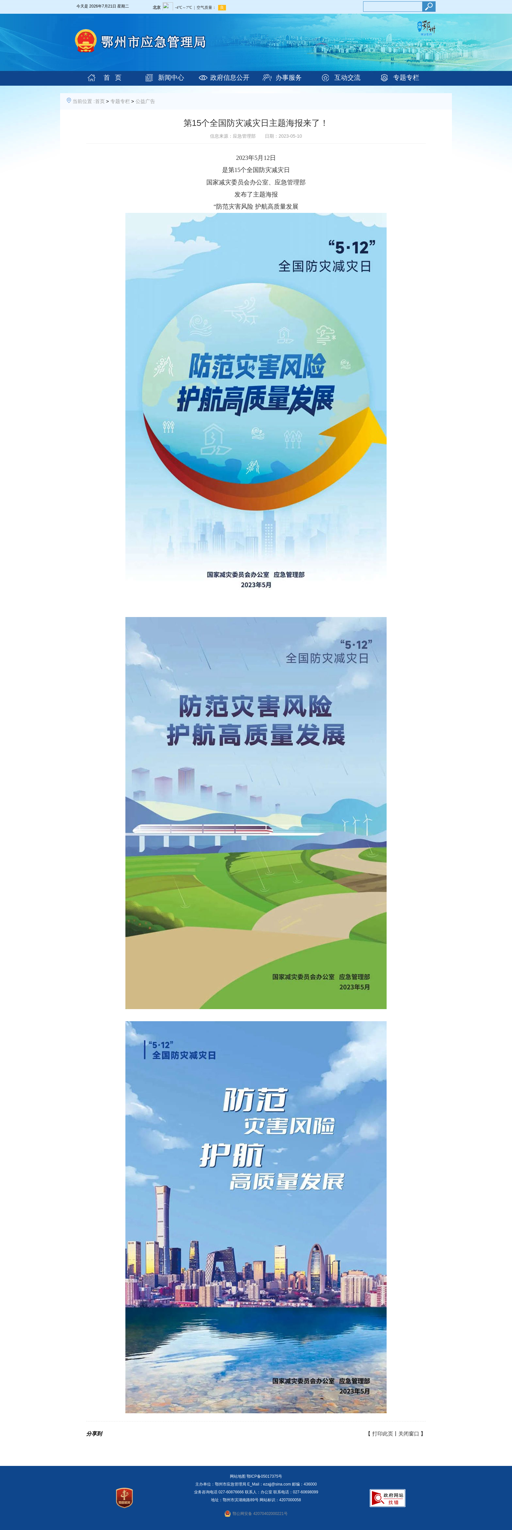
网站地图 (238, 1476)
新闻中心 (171, 77)
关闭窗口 (408, 1433)
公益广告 (145, 101)
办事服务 (289, 77)
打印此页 (382, 1433)
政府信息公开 (229, 77)
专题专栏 (406, 77)
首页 (100, 101)
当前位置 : (83, 101)
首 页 (112, 77)
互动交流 (347, 77)
